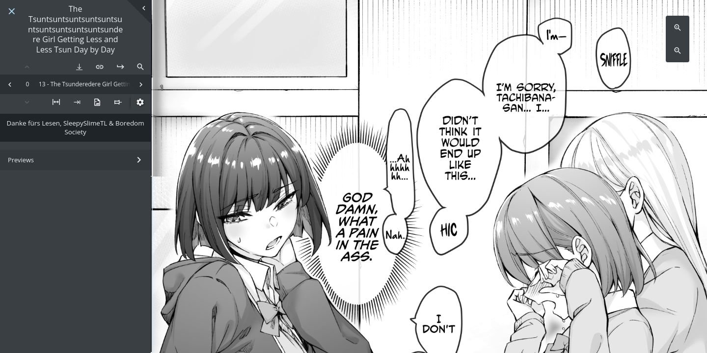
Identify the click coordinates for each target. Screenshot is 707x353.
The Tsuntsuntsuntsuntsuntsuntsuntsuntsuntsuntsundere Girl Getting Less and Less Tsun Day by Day (75, 29)
